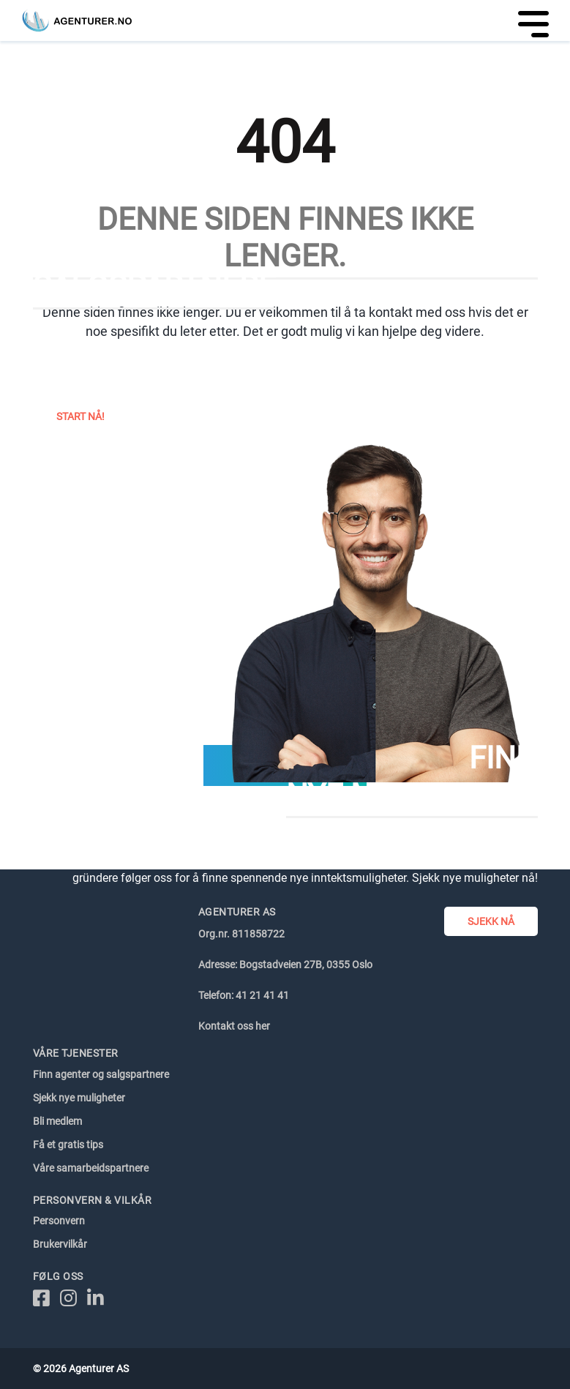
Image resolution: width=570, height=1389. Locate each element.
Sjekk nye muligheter (79, 1098)
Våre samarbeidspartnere (91, 1168)
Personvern (59, 1221)
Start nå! (80, 416)
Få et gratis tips (68, 1144)
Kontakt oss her (234, 1026)
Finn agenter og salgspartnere (101, 1074)
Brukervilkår (60, 1244)
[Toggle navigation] (528, 20)
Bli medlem (57, 1121)
